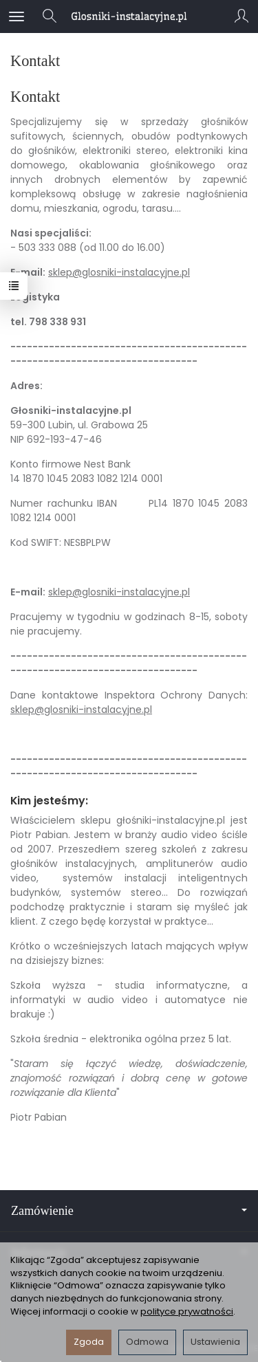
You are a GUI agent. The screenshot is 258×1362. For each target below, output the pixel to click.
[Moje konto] (241, 16)
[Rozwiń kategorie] (16, 16)
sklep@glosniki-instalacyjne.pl (119, 272)
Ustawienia (215, 1341)
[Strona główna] (129, 16)
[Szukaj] (49, 16)
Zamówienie (129, 1211)
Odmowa (147, 1341)
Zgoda (89, 1341)
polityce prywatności (186, 1311)
